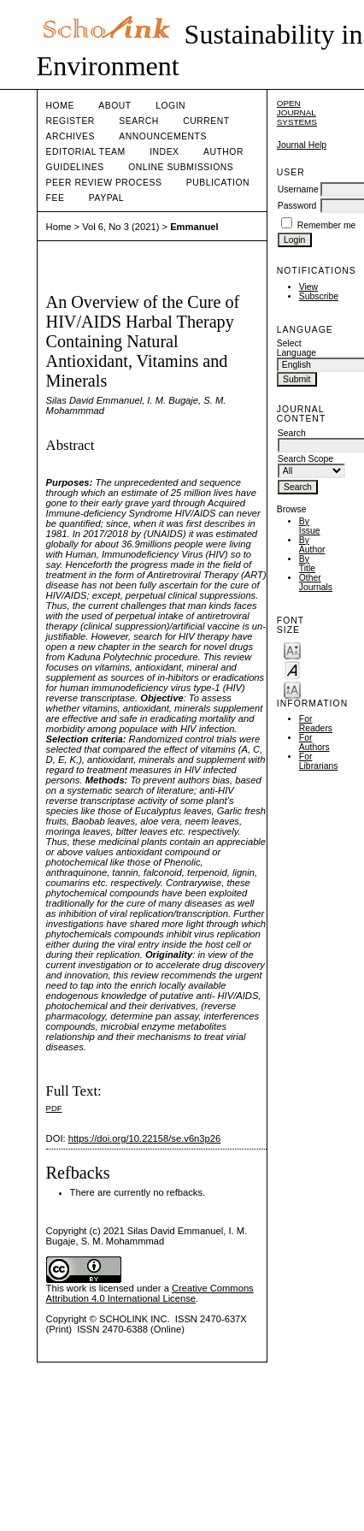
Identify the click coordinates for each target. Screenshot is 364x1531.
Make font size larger (292, 689)
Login (170, 105)
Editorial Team (86, 152)
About (114, 105)
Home (60, 105)
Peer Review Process (104, 182)
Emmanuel (194, 227)
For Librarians (318, 761)
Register (70, 121)
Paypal (106, 198)
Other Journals (315, 582)
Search (138, 121)
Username (298, 189)
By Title (307, 563)
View (308, 287)
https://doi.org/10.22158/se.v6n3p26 (144, 1138)
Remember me (326, 225)
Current (206, 121)
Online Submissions (180, 167)
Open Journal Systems (297, 112)
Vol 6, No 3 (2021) (120, 227)
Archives (70, 136)
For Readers (315, 723)
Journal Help (301, 145)
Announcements (163, 136)
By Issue (309, 526)
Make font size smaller (292, 649)
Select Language (296, 348)
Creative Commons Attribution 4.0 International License (150, 1293)
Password (297, 205)
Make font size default (292, 669)
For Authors (314, 742)
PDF (54, 1108)
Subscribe (318, 296)
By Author (312, 544)
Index (164, 152)
